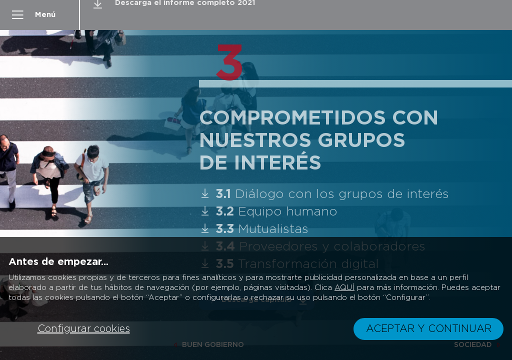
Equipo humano (272, 212)
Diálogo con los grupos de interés (328, 194)
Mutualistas (257, 229)
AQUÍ (344, 288)
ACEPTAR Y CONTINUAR (429, 329)
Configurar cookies (84, 329)
